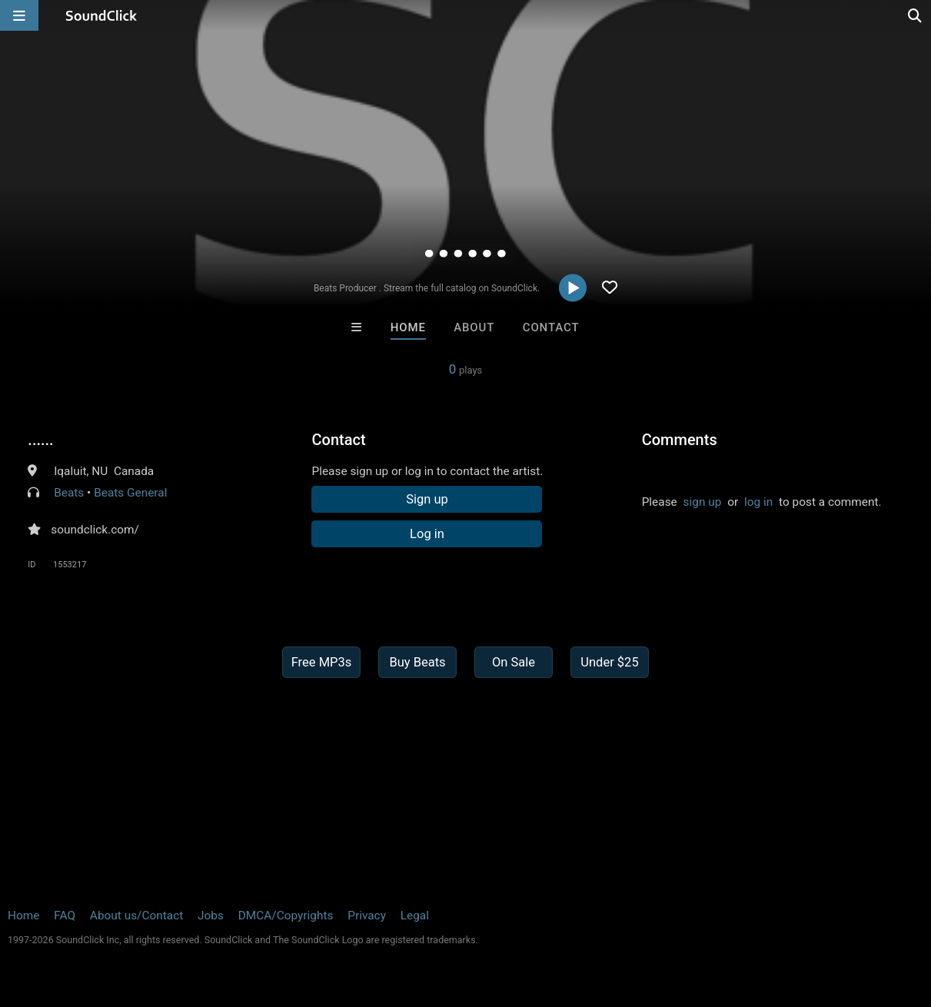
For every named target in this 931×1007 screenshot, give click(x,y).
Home (408, 327)
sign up (702, 502)
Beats (69, 493)
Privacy (366, 915)
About (474, 327)
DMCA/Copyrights (286, 915)
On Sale (513, 662)
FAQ (64, 915)
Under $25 (609, 662)
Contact (551, 327)
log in (758, 502)
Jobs (211, 915)
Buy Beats (417, 662)
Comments (679, 439)
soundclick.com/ (95, 530)
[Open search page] (915, 15)
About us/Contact (136, 915)
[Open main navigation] (19, 15)
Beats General (130, 493)
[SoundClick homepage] (101, 15)
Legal (415, 915)
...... (40, 439)
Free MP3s (321, 662)
